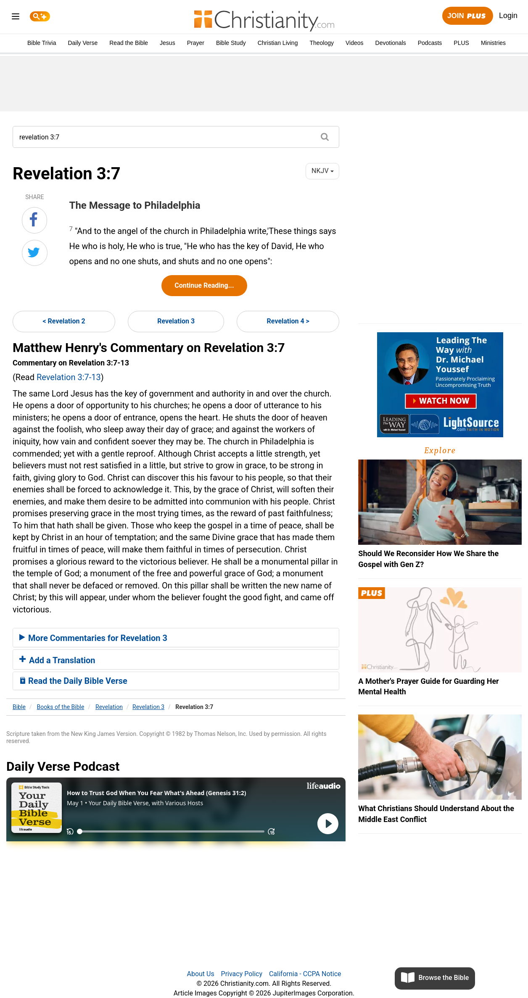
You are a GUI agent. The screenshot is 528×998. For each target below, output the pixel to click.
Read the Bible (128, 42)
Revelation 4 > (288, 321)
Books (60, 707)
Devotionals (390, 42)
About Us (200, 974)
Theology (321, 42)
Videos (355, 42)
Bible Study (231, 42)
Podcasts (430, 42)
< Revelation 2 (63, 321)
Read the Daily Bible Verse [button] (73, 681)
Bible (19, 707)
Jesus (167, 42)
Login (508, 15)
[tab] (176, 637)
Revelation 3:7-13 (69, 377)
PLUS (461, 42)
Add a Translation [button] (57, 660)
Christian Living (278, 42)
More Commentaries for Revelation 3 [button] (93, 638)
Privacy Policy (242, 974)
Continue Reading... (204, 285)
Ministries (493, 42)
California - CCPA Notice (305, 974)
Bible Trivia (41, 42)
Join (467, 16)
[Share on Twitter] (35, 253)
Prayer (195, 42)
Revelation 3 (176, 321)
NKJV (322, 171)
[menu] (15, 18)
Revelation (109, 707)
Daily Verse (83, 42)
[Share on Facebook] (34, 220)
